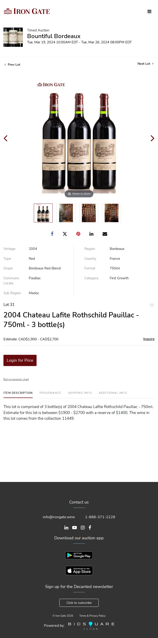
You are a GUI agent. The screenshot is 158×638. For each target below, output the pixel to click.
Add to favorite (152, 305)
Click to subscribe (79, 603)
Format (89, 268)
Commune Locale (11, 281)
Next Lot (145, 64)
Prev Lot (12, 64)
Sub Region (12, 293)
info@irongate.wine (59, 517)
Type (7, 258)
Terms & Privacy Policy (92, 616)
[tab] (18, 394)
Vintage (9, 248)
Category (91, 278)
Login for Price (20, 360)
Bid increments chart (16, 379)
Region (89, 248)
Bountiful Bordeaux (53, 36)
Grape (8, 268)
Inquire (149, 339)
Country (90, 258)
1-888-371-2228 (100, 517)
